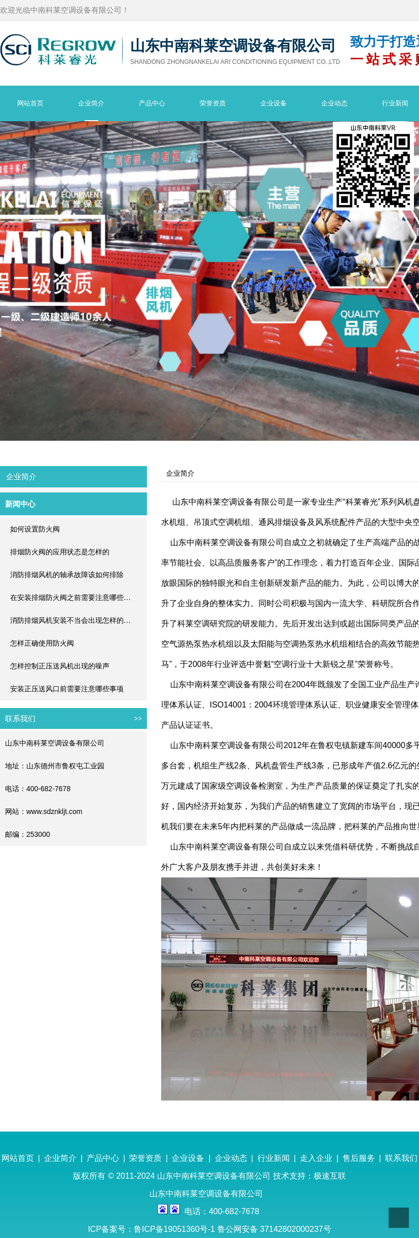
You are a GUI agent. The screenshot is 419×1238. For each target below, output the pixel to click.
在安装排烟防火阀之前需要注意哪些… (70, 598)
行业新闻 (273, 1158)
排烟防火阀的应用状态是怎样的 (59, 552)
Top (399, 1218)
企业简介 (60, 1158)
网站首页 (18, 1158)
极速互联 (330, 1176)
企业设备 (188, 1158)
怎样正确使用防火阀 (42, 643)
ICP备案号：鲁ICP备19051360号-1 (152, 1229)
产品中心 (103, 1158)
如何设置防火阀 (35, 529)
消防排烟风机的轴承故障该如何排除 (67, 575)
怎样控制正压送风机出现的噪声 (59, 666)
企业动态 (231, 1158)
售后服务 (358, 1158)
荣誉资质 (145, 1158)
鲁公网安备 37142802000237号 (274, 1229)
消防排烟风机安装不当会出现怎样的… (70, 620)
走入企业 (316, 1158)
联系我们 (401, 1158)
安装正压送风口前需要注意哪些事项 (67, 689)
